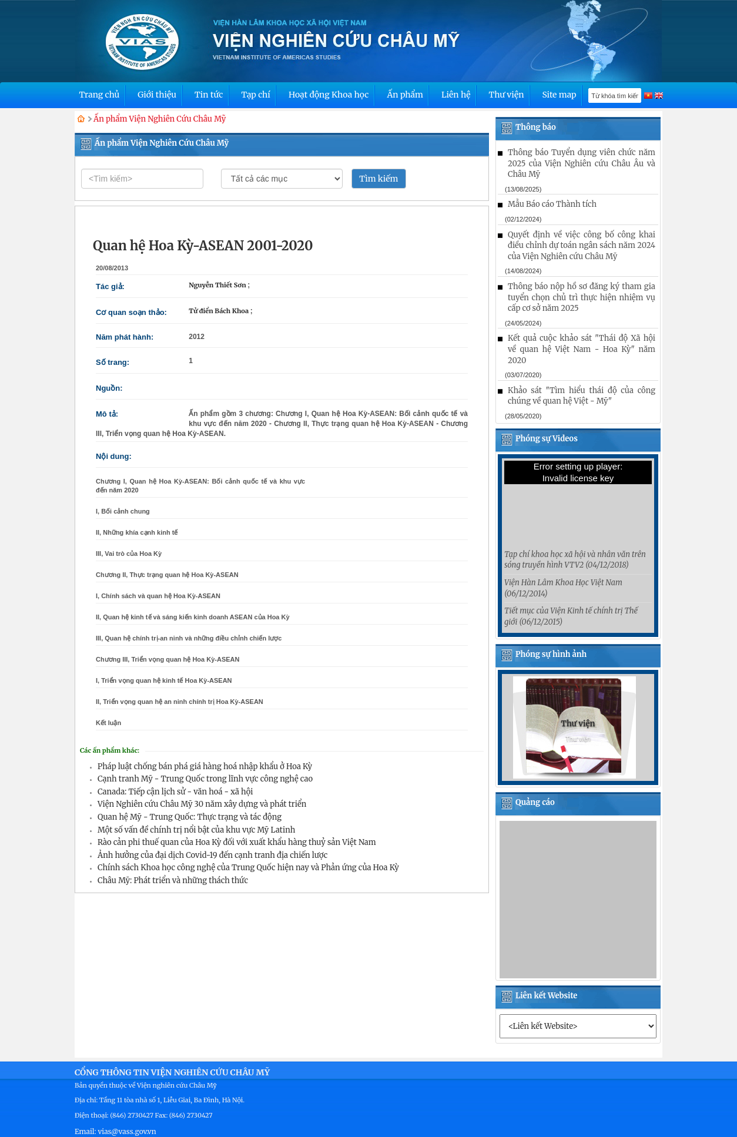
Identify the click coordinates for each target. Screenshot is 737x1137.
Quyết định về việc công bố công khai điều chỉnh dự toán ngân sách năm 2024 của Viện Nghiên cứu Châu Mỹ (581, 245)
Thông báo (535, 127)
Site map (559, 94)
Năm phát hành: (124, 337)
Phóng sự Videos (546, 439)
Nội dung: (114, 456)
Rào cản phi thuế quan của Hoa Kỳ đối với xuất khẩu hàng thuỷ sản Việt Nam (237, 842)
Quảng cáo (535, 802)
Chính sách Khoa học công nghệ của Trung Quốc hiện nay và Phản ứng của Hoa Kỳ (248, 868)
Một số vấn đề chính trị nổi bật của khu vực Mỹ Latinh (196, 830)
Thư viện (506, 94)
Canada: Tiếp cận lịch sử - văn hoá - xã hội (175, 792)
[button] (515, 752)
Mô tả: (107, 414)
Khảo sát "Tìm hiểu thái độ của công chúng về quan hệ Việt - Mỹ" (581, 396)
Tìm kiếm (378, 178)
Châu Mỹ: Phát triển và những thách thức (173, 881)
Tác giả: (110, 286)
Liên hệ (456, 94)
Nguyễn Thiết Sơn (218, 285)
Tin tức (209, 94)
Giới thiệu (157, 94)
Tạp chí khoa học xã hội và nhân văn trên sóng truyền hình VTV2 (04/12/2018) (575, 560)
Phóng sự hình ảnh (551, 654)
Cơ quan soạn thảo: (131, 312)
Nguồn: (109, 388)
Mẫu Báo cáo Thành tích (552, 204)
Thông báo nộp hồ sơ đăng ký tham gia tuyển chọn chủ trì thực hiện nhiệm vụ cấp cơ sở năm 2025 (581, 297)
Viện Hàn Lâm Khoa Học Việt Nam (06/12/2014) (563, 588)
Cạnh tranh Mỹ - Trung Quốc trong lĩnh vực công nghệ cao (205, 779)
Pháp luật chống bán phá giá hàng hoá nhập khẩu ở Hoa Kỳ (205, 767)
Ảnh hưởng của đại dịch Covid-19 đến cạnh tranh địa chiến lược (212, 855)
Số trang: (112, 362)
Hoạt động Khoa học (329, 94)
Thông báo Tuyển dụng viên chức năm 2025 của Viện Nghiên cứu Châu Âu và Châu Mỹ (581, 163)
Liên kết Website (546, 996)
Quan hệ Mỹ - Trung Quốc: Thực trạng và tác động (190, 817)
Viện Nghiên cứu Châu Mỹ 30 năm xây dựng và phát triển (202, 804)
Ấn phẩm (405, 94)
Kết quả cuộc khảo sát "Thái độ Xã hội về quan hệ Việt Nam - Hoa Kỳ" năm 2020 (581, 349)
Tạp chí (255, 94)
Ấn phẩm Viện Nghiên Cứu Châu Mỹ (159, 119)
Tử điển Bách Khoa (219, 311)
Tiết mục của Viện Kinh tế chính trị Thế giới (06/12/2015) (571, 616)
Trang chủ (99, 94)
